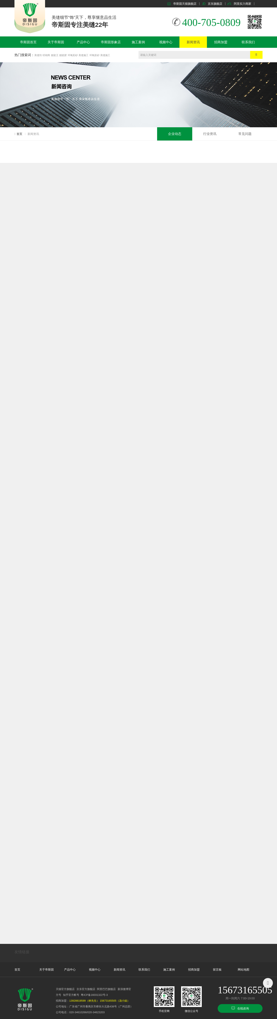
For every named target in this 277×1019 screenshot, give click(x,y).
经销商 (46, 55)
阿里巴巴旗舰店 (106, 989)
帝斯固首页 (28, 42)
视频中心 (165, 42)
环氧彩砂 (73, 55)
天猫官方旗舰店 (65, 989)
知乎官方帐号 (71, 994)
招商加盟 (220, 42)
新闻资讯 (193, 42)
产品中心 (83, 42)
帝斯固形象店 (111, 42)
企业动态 (174, 134)
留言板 (217, 969)
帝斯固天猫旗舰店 (184, 3)
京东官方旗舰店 (85, 989)
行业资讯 (209, 134)
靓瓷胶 (63, 55)
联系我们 (248, 42)
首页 (19, 134)
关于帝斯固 (56, 42)
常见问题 (245, 134)
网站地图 (243, 969)
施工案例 (138, 42)
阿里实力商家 (242, 3)
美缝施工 (83, 55)
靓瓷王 (55, 55)
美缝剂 (38, 55)
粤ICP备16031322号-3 (94, 994)
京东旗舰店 (215, 3)
